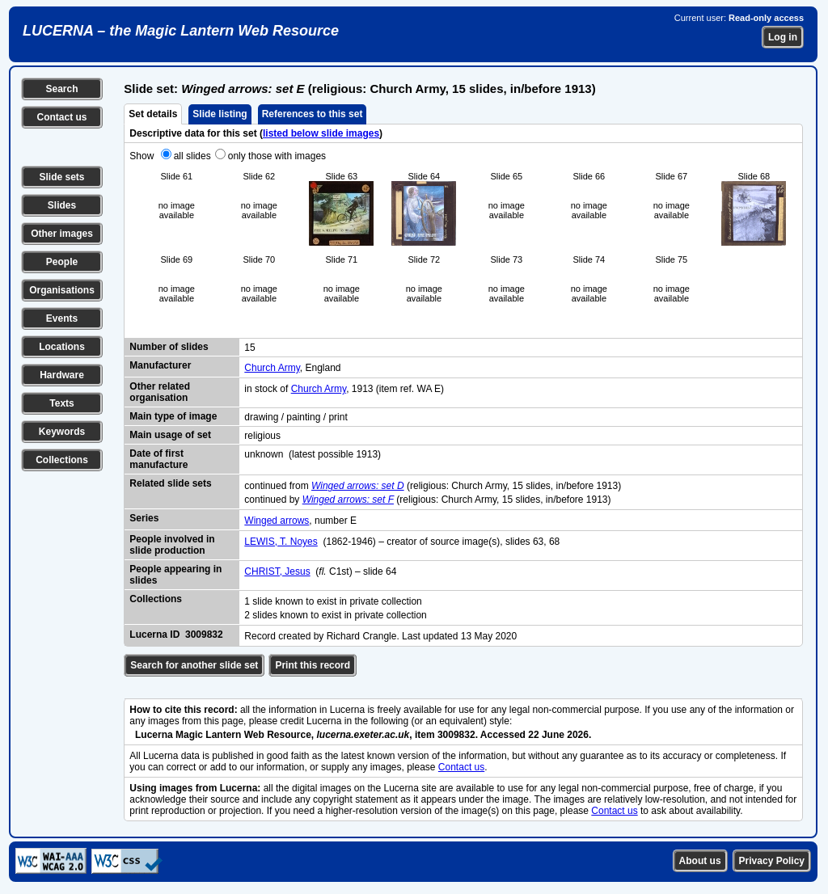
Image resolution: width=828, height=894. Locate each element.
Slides (62, 205)
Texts (61, 403)
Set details (153, 114)
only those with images (277, 156)
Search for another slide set (194, 665)
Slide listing (219, 114)
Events (62, 318)
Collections (62, 460)
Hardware (62, 375)
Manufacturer (160, 365)
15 (249, 347)
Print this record (312, 665)
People (62, 262)
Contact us (61, 117)
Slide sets (61, 177)
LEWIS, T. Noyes (280, 541)
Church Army (271, 367)
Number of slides (168, 346)
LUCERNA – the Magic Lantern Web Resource (181, 31)
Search (61, 89)
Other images (62, 233)
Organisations (62, 290)
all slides (192, 156)
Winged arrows (276, 520)
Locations (62, 346)
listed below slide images (321, 133)
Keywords (62, 431)
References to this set (312, 114)
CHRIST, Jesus (277, 571)
